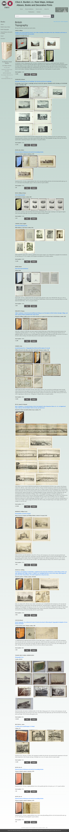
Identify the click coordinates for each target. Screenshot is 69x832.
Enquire (34, 74)
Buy (27, 74)
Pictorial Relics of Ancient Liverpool (22, 513)
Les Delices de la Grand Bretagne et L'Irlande (25, 726)
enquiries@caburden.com (6, 78)
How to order (39, 9)
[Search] (52, 16)
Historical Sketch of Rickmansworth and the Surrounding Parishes (29, 152)
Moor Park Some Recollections (21, 268)
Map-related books (57, 21)
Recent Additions (29, 9)
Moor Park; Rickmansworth (21, 225)
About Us (46, 9)
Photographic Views (19, 657)
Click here (40, 830)
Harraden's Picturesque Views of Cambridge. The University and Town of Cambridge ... (33, 81)
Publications (31, 11)
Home (21, 9)
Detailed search (46, 16)
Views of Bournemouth (20, 195)
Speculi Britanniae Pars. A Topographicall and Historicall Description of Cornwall (32, 348)
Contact (38, 11)
